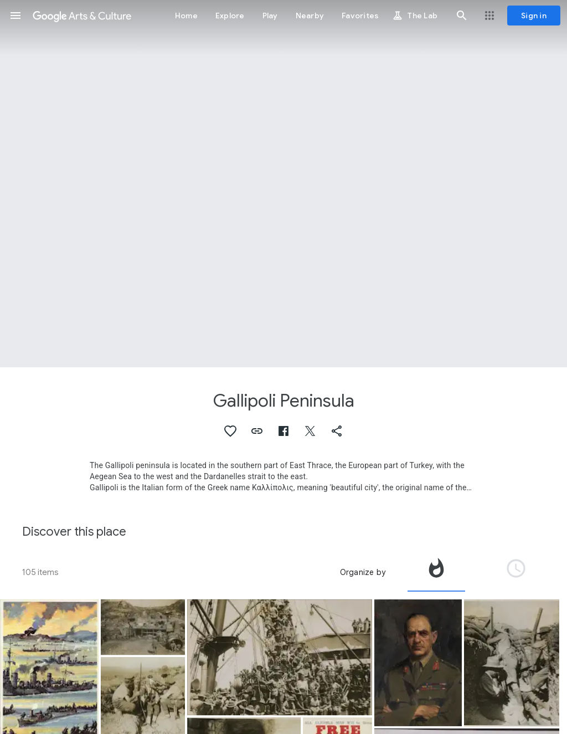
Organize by (362, 572)
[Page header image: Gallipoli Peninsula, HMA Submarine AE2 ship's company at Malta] (283, 183)
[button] (15, 15)
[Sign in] (533, 15)
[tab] (436, 572)
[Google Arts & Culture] (82, 15)
